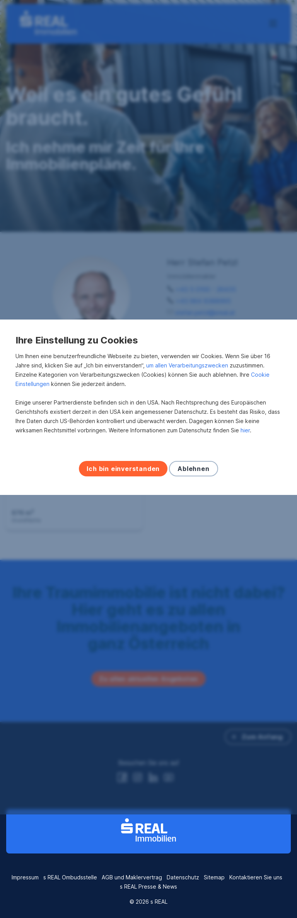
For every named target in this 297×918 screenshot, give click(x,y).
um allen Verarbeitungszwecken (187, 417)
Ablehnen (193, 520)
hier (245, 482)
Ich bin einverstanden (123, 520)
